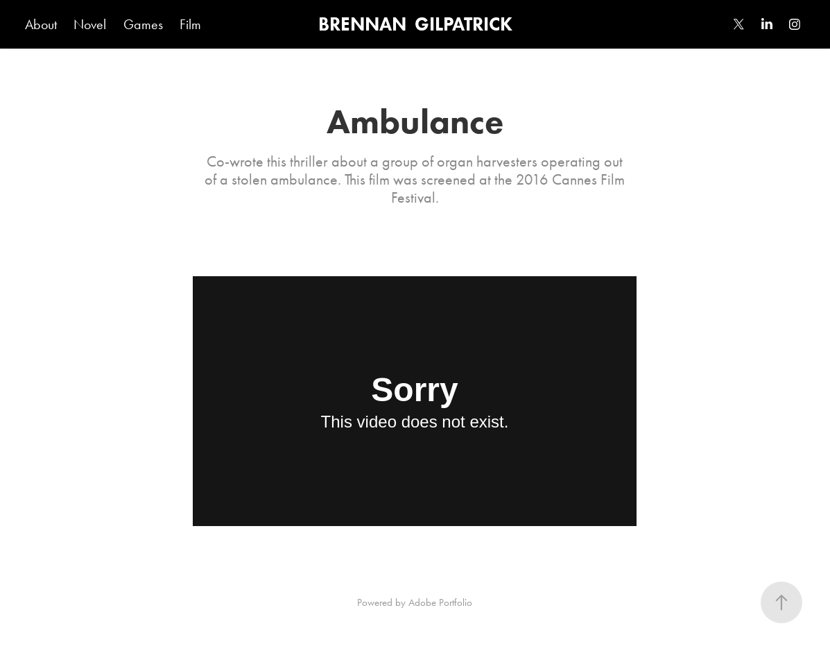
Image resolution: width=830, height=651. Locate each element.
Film (190, 24)
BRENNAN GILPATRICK (415, 23)
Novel (90, 24)
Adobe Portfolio (440, 602)
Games (143, 24)
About (41, 24)
